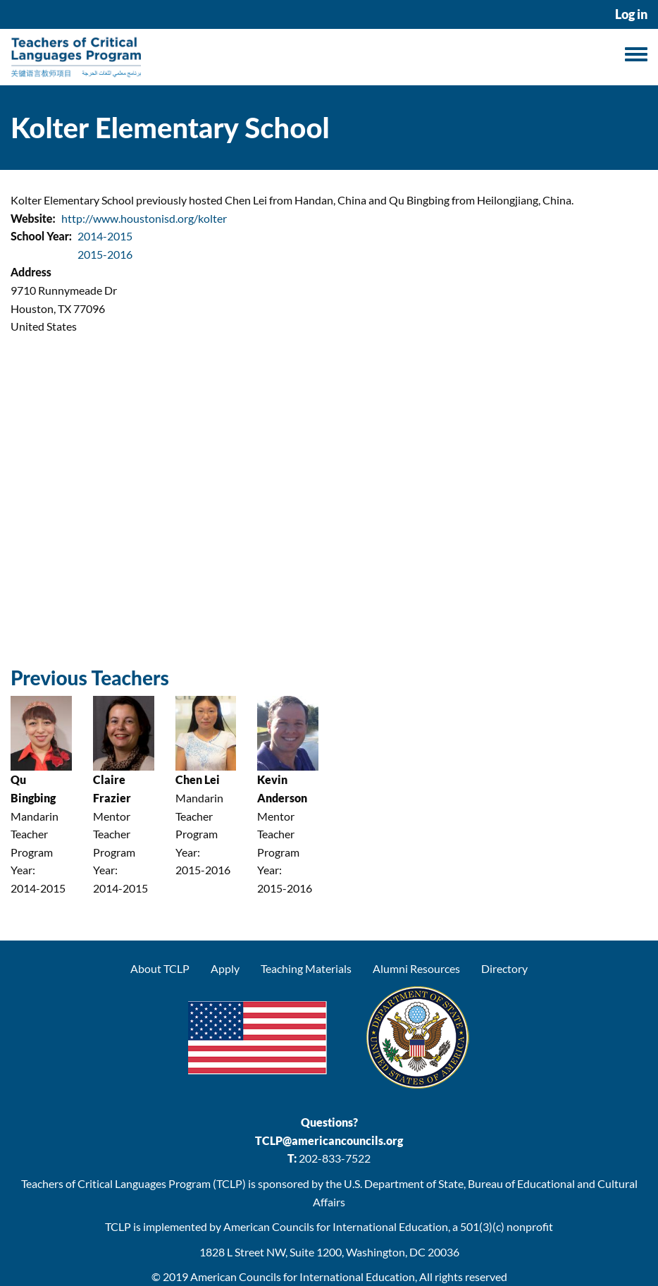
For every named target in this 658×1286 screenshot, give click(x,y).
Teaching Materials (306, 968)
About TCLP (160, 968)
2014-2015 (104, 236)
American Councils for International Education (302, 1276)
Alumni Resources (416, 968)
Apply (225, 968)
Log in (631, 14)
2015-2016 (104, 254)
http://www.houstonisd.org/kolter (144, 218)
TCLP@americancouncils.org (329, 1140)
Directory (504, 968)
